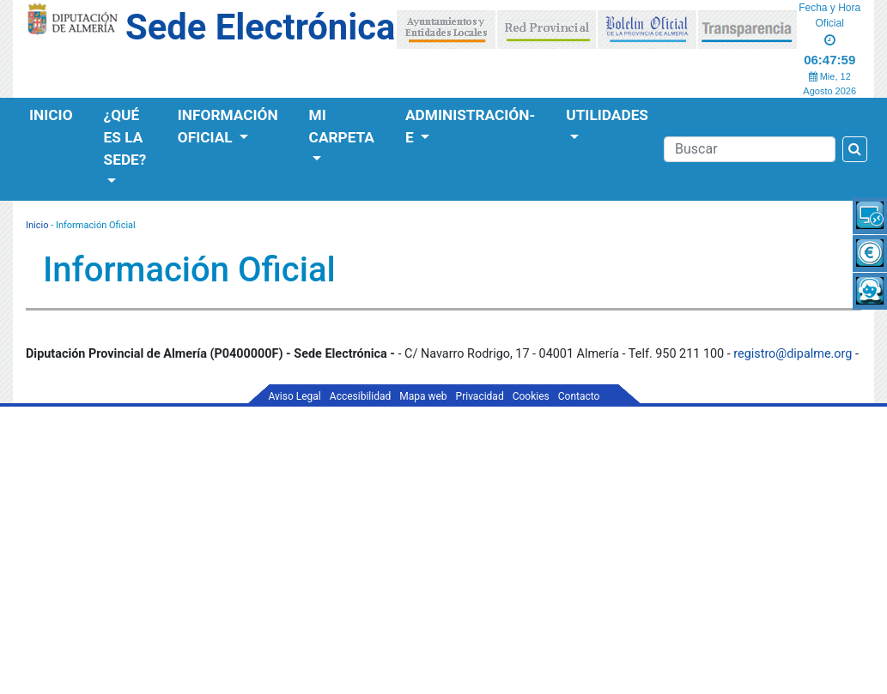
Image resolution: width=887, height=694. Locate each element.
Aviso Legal (295, 396)
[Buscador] (749, 149)
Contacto (579, 396)
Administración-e (470, 126)
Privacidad (480, 396)
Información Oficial (228, 126)
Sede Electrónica (260, 27)
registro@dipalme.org (792, 354)
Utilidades (607, 115)
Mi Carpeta (341, 126)
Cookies (531, 396)
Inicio (51, 115)
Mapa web (423, 396)
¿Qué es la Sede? (125, 137)
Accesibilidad (360, 396)
